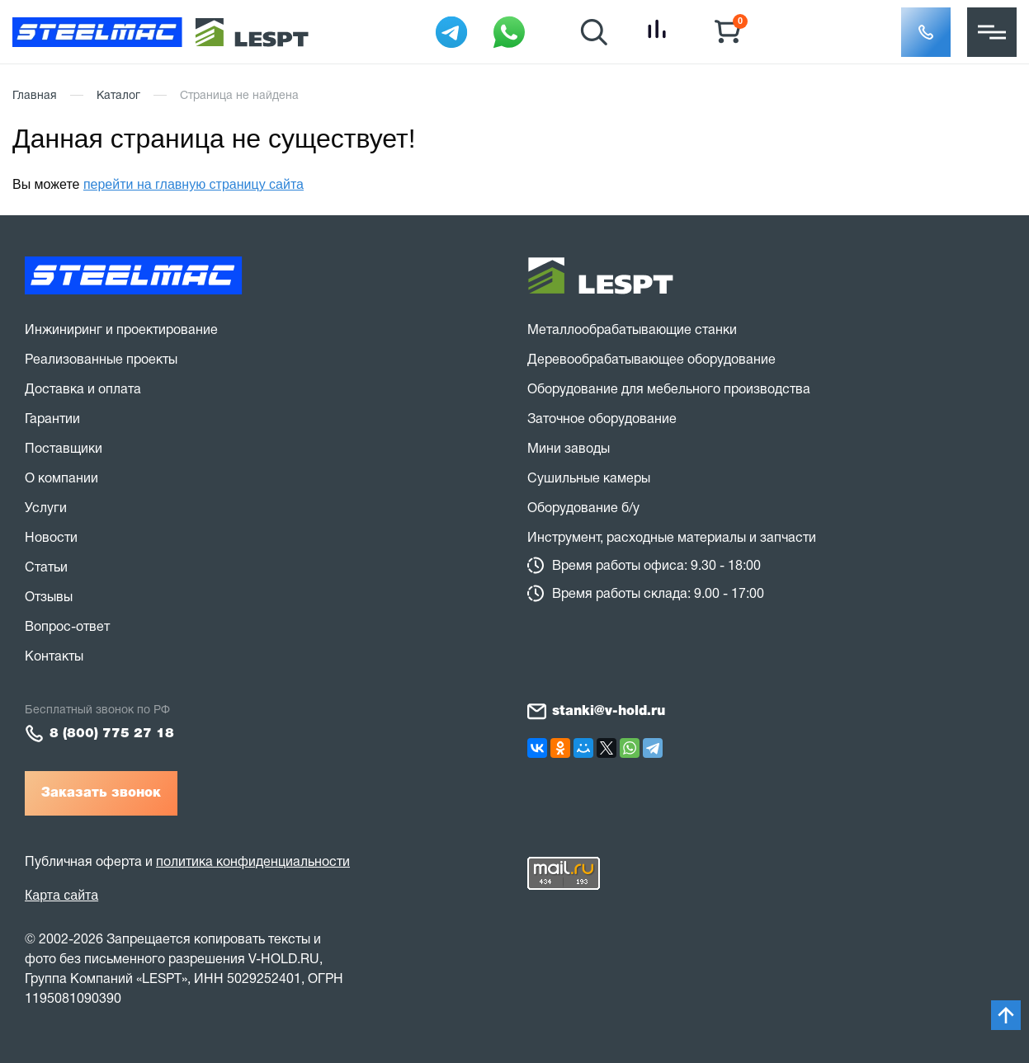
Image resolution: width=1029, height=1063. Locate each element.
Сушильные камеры (588, 479)
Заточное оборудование (602, 420)
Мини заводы (568, 449)
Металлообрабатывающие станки (632, 330)
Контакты (54, 657)
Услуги (46, 509)
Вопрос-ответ (67, 627)
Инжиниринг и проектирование (121, 330)
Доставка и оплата (83, 390)
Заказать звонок (101, 793)
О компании (61, 479)
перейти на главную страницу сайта (193, 184)
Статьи (46, 568)
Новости (51, 538)
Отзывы (49, 598)
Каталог (118, 96)
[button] (926, 32)
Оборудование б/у (583, 509)
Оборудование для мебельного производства (668, 390)
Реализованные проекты (101, 360)
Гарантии (52, 420)
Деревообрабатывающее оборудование (651, 360)
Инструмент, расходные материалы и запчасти (671, 538)
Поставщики (63, 449)
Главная (34, 96)
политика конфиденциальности (253, 862)
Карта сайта (61, 895)
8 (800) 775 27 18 (112, 734)
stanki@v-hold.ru (608, 711)
